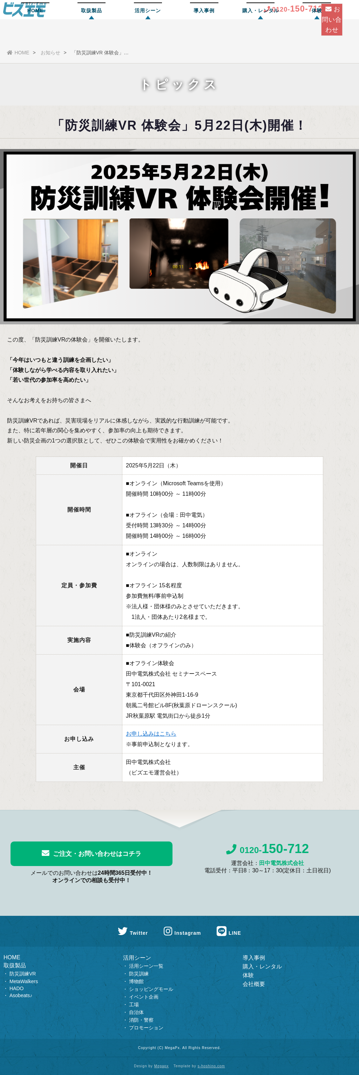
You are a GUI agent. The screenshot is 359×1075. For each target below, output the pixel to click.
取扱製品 (91, 33)
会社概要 (254, 984)
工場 (134, 1004)
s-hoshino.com (211, 1066)
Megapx (161, 1066)
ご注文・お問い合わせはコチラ (91, 853)
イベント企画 (143, 997)
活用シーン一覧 (146, 966)
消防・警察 (141, 1020)
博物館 (136, 981)
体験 (317, 33)
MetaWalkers (23, 981)
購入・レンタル (260, 33)
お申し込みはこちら (151, 734)
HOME (35, 33)
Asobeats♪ (20, 995)
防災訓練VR (22, 973)
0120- (267, 852)
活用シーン (148, 33)
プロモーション (146, 1027)
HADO (16, 988)
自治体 (136, 1012)
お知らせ (50, 52)
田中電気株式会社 (281, 867)
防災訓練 (139, 973)
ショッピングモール (151, 989)
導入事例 (204, 33)
